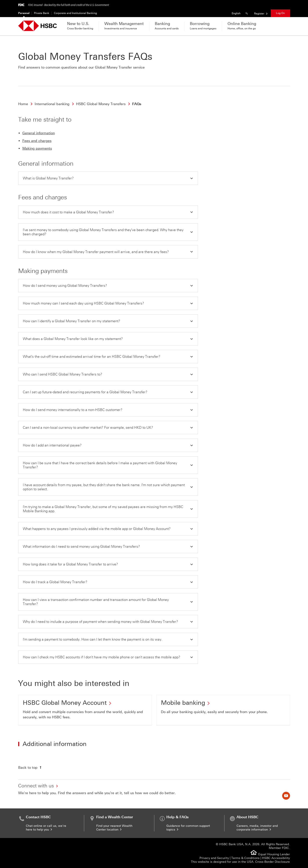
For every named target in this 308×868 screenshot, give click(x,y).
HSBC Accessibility (276, 858)
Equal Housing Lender (274, 854)
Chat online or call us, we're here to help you (46, 827)
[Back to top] (30, 767)
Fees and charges (37, 141)
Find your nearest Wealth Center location (114, 827)
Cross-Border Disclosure (272, 862)
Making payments (37, 148)
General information (38, 133)
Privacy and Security (214, 858)
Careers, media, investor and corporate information (257, 827)
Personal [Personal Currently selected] (23, 13)
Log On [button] (280, 13)
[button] (108, 178)
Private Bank (41, 13)
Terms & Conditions (245, 858)
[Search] (247, 13)
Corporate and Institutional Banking (75, 13)
